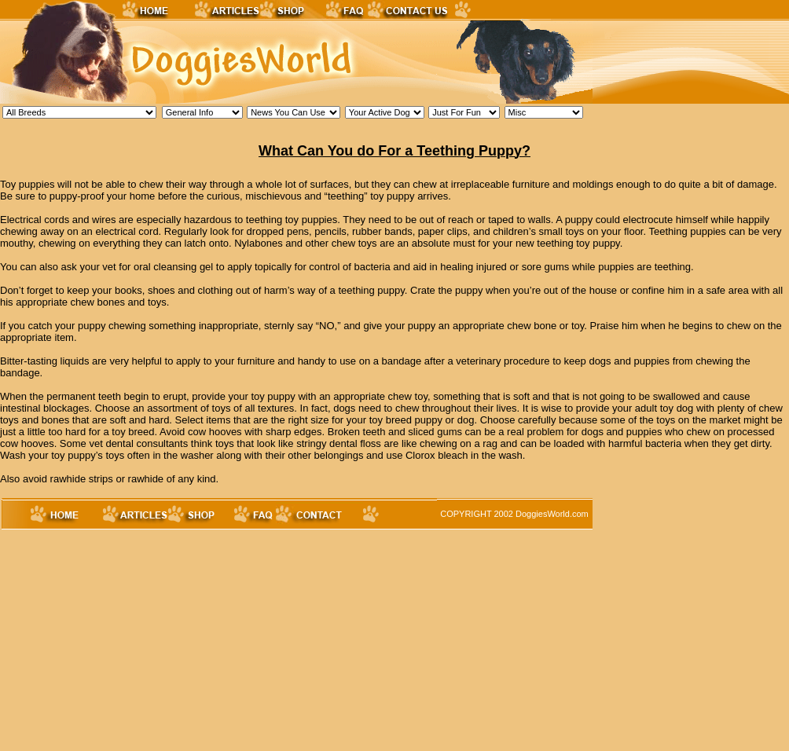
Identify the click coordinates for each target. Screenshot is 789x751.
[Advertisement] (233, 641)
